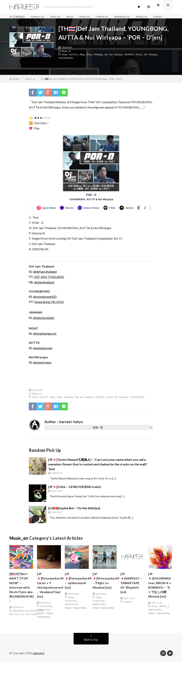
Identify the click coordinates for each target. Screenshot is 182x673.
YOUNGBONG (65, 64)
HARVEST (39, 664)
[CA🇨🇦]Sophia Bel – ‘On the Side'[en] (74, 514)
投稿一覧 (98, 434)
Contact (17, 21)
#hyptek (41, 624)
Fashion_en (110, 16)
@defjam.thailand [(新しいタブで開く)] (45, 278)
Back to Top (91, 650)
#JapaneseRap (43, 627)
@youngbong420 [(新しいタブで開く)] (44, 303)
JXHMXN (129, 61)
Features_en (40, 16)
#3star (64, 61)
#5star (71, 606)
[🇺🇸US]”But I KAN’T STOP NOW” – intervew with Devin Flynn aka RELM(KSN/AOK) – (23, 597)
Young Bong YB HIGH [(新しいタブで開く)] (49, 308)
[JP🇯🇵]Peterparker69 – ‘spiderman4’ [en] (80, 589)
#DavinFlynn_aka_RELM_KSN (28, 622)
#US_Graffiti (31, 626)
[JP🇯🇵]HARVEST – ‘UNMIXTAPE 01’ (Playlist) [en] (131, 594)
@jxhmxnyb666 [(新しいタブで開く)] (43, 324)
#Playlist (128, 617)
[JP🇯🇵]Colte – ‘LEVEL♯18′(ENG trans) (74, 493)
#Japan (49, 624)
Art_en (76, 16)
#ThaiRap (98, 61)
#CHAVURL (46, 617)
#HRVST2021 (154, 620)
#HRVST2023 (43, 620)
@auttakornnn (42, 354)
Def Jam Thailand (113, 61)
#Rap (82, 61)
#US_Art (19, 626)
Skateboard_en (132, 16)
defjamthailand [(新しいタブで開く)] (44, 289)
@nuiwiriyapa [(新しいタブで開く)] (42, 369)
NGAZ (139, 61)
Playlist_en (154, 16)
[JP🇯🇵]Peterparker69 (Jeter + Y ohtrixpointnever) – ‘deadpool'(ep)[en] (52, 594)
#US (11, 626)
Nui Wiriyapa (150, 61)
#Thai (89, 61)
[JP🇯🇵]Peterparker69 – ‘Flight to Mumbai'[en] (108, 589)
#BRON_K (164, 617)
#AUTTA (73, 61)
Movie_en (92, 16)
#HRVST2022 (71, 613)
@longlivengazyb (44, 340)
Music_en (60, 16)
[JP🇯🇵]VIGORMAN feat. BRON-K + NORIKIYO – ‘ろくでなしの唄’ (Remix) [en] (161, 594)
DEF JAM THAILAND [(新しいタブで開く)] (49, 283)
